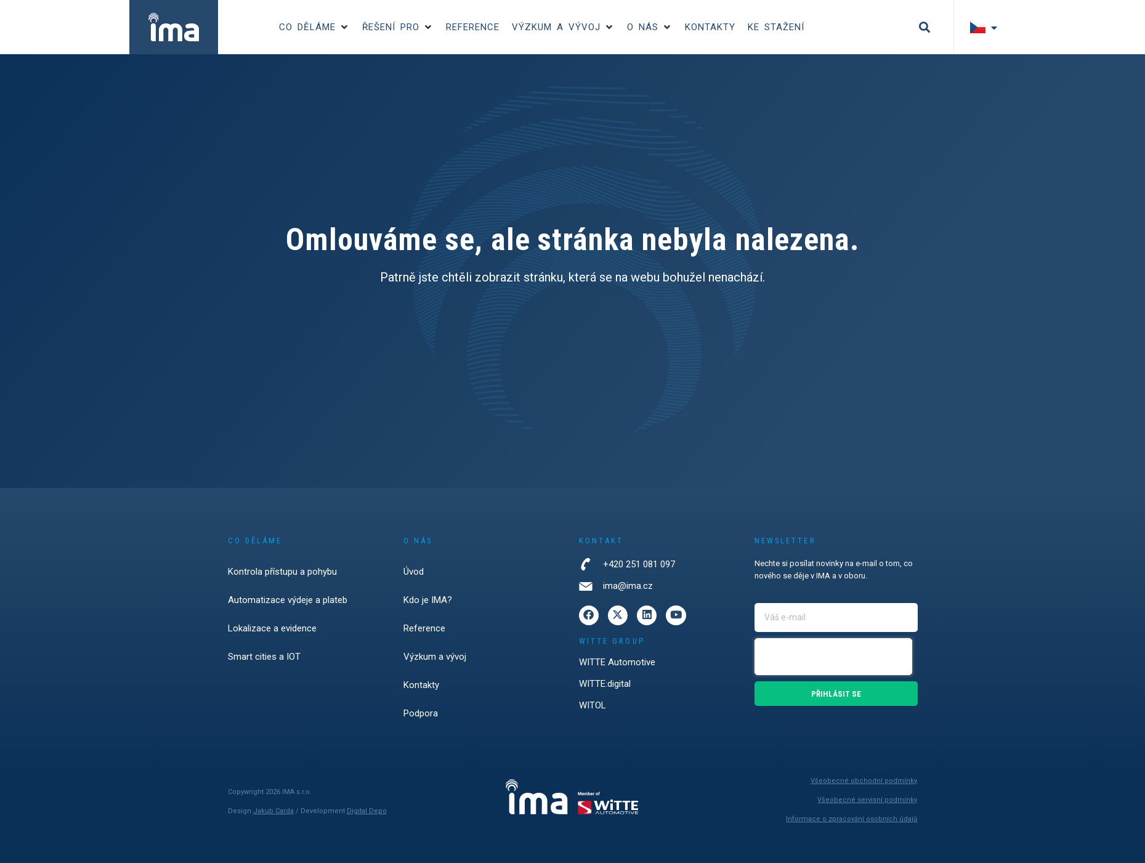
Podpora (420, 713)
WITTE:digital (605, 687)
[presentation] (833, 656)
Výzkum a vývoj (434, 656)
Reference (424, 628)
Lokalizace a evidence (272, 628)
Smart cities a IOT (264, 656)
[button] (314, 27)
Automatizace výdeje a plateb (287, 600)
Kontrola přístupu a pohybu (282, 571)
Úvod (413, 571)
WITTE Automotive (617, 665)
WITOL (592, 709)
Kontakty (421, 685)
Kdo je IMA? (427, 600)
